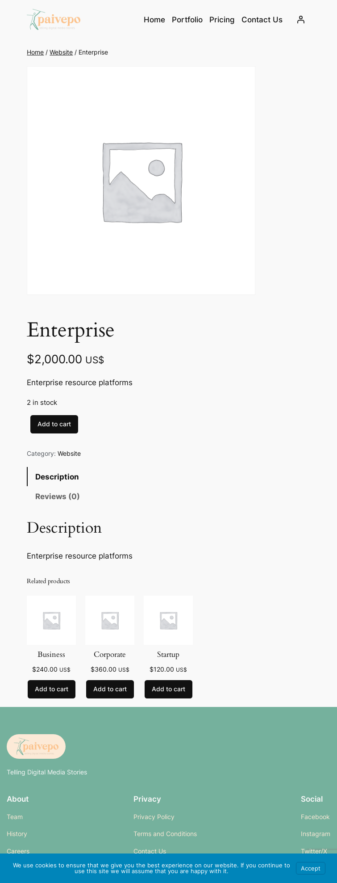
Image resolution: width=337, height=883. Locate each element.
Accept (310, 868)
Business (51, 654)
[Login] (300, 19)
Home (154, 19)
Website (61, 52)
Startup (168, 654)
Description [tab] (57, 476)
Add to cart (54, 424)
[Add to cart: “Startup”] (168, 689)
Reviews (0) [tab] (57, 496)
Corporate (110, 654)
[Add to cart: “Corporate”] (110, 689)
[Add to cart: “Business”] (51, 689)
